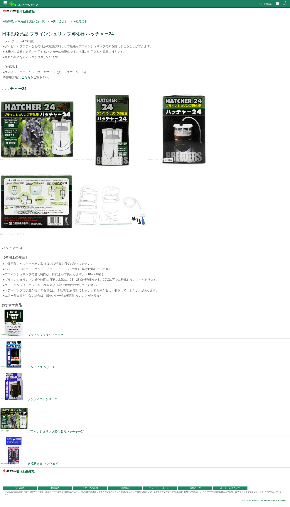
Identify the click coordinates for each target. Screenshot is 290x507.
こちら (25, 77)
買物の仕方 (195, 488)
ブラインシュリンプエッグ (31, 335)
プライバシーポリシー (160, 488)
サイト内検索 (265, 4)
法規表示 (125, 488)
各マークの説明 (90, 488)
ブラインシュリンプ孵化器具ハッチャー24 (42, 431)
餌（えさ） (60, 21)
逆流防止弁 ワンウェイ (29, 463)
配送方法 (54, 488)
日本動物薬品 (19, 11)
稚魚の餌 (81, 21)
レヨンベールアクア (23, 4)
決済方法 (20, 488)
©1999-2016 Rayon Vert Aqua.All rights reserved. (264, 500)
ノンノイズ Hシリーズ (28, 399)
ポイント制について (230, 488)
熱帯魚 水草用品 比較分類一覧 (25, 21)
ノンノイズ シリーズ (27, 367)
